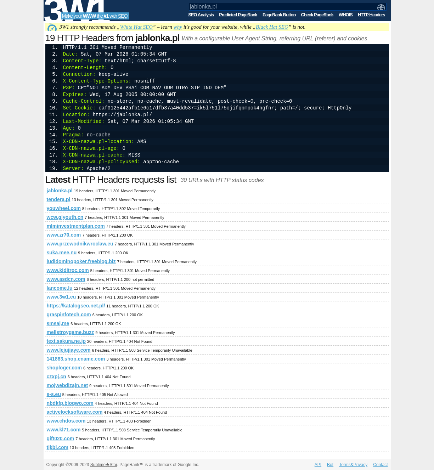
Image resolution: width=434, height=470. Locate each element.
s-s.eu (54, 394)
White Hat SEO (136, 27)
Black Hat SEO (272, 27)
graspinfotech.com (69, 314)
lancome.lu (60, 288)
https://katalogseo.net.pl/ (76, 305)
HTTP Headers (371, 14)
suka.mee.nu (62, 252)
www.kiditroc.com (68, 270)
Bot (330, 464)
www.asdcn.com (66, 279)
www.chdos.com (66, 421)
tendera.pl (59, 199)
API (318, 464)
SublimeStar (103, 464)
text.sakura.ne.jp (66, 341)
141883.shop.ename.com (76, 359)
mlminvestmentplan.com (76, 226)
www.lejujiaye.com (69, 350)
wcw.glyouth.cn (65, 217)
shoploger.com (64, 367)
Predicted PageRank (238, 14)
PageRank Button (279, 14)
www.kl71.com (64, 429)
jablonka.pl (60, 190)
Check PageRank (317, 14)
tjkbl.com (57, 447)
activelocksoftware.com (75, 412)
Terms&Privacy (353, 464)
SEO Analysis (201, 14)
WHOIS (346, 14)
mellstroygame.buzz (70, 332)
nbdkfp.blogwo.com (70, 403)
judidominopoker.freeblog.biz (81, 261)
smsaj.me (58, 323)
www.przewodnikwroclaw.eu (80, 244)
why (178, 27)
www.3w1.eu (61, 297)
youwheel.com (64, 208)
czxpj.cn (56, 376)
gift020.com (60, 438)
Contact (380, 464)
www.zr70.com (64, 235)
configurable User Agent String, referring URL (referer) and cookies (283, 38)
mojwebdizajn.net (67, 385)
